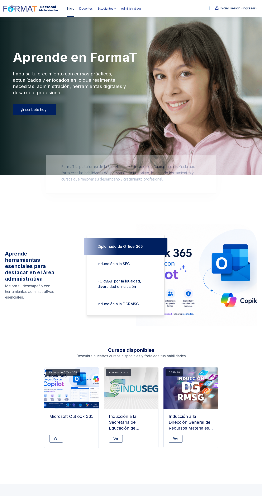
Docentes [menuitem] (86, 8)
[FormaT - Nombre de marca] (31, 8)
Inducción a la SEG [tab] (113, 264)
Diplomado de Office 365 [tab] (120, 246)
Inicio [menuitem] (70, 8)
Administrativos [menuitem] (131, 8)
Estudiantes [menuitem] (105, 8)
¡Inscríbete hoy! (34, 109)
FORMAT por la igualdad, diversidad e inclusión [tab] (119, 284)
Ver (56, 438)
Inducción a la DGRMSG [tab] (118, 304)
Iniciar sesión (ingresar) (236, 8)
